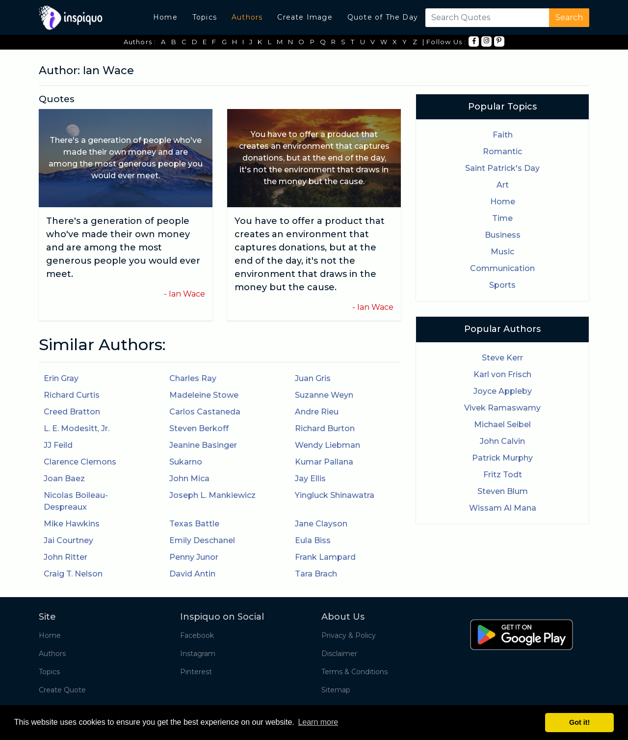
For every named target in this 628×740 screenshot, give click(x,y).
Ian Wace (187, 294)
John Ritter (65, 557)
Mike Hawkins (72, 523)
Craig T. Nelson (73, 573)
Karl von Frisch (502, 374)
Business (503, 235)
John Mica (189, 478)
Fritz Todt (502, 474)
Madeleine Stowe (203, 395)
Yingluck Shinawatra (334, 495)
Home (165, 17)
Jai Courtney (68, 540)
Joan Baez (64, 478)
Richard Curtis (72, 395)
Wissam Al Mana (502, 508)
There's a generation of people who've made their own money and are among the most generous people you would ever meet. (123, 247)
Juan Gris (313, 378)
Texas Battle (194, 523)
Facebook (197, 635)
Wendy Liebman (327, 445)
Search (569, 17)
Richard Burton (325, 428)
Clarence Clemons (80, 461)
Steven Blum (502, 491)
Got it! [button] (579, 722)
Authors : (140, 42)
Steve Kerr (502, 357)
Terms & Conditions (354, 671)
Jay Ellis (310, 478)
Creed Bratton (72, 411)
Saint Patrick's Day (502, 168)
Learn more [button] (318, 722)
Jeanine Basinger (203, 445)
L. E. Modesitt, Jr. (76, 428)
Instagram (197, 653)
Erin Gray (61, 378)
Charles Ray (192, 378)
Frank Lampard (325, 557)
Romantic (502, 151)
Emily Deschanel (202, 540)
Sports (502, 285)
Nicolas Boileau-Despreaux (76, 501)
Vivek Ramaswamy (502, 407)
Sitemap (335, 689)
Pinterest (196, 671)
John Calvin (502, 441)
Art (503, 185)
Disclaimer (339, 653)
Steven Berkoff (199, 428)
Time (502, 218)
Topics (204, 17)
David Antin (192, 573)
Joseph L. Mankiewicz (212, 495)
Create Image (304, 17)
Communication (502, 268)
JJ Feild (58, 445)
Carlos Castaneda (204, 411)
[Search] (485, 17)
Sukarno (185, 461)
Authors (247, 17)
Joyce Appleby (502, 391)
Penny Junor (193, 557)
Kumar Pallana (324, 461)
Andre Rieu (317, 411)
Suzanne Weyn (324, 395)
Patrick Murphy (502, 458)
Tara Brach (316, 573)
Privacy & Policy (348, 635)
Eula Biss (313, 540)
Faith (503, 134)
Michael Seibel (502, 424)
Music (502, 251)
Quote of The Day (382, 17)
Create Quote (62, 689)
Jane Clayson (321, 523)
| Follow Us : (444, 42)
